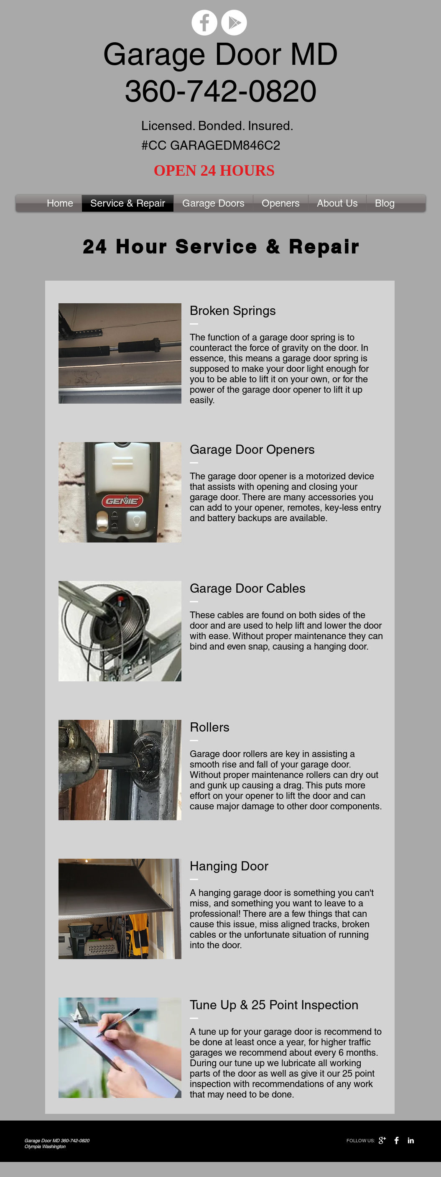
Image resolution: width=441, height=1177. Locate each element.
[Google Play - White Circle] (234, 23)
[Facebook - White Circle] (204, 23)
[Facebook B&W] (396, 1140)
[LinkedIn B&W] (411, 1140)
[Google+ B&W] (382, 1140)
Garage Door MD (220, 54)
